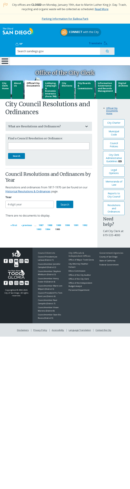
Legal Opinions (114, 170)
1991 (76, 223)
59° (102, 31)
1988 (50, 223)
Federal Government (109, 263)
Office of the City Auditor (80, 273)
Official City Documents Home (112, 109)
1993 (40, 227)
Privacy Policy (40, 328)
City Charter (113, 121)
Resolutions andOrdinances (113, 207)
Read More (101, 9)
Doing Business (57, 52)
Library (76, 50)
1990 (68, 223)
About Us (17, 83)
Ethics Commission (77, 269)
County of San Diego (108, 255)
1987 (41, 223)
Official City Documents (33, 83)
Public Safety (97, 52)
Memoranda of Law (114, 182)
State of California (107, 259)
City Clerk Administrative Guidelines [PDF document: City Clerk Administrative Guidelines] (114, 156)
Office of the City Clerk (79, 277)
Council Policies (114, 143)
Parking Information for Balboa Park (65, 19)
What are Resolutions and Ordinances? (45, 125)
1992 (85, 223)
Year (8, 196)
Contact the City (103, 328)
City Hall (119, 50)
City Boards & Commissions (85, 84)
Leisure (18, 50)
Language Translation (79, 328)
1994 (49, 227)
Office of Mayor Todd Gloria (81, 258)
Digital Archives (123, 83)
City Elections (67, 83)
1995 (57, 227)
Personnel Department (79, 288)
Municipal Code (114, 131)
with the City (64, 36)
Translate (120, 30)
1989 (59, 223)
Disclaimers (23, 328)
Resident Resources (37, 52)
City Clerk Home (5, 84)
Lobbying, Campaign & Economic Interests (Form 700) (50, 88)
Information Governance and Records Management (105, 85)
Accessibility (58, 328)
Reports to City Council (113, 193)
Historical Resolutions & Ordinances (28, 190)
